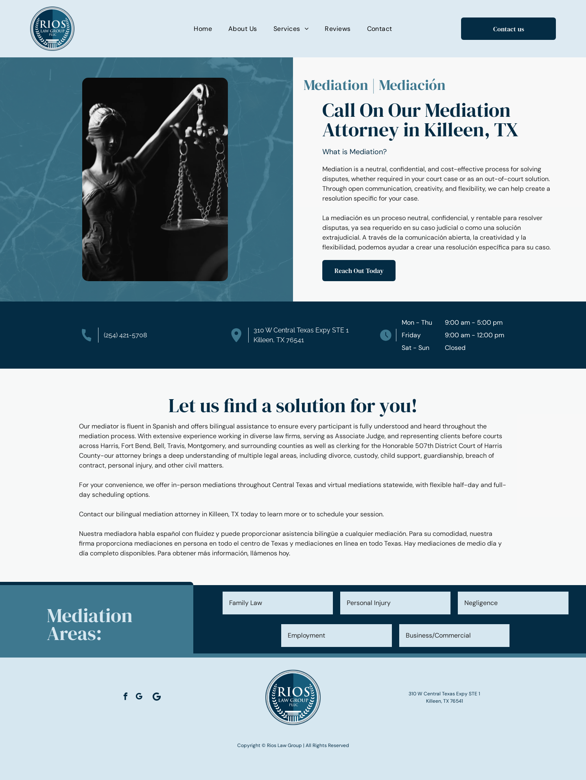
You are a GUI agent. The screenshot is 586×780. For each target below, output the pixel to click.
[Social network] (156, 697)
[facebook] (125, 697)
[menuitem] (203, 28)
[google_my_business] (138, 697)
